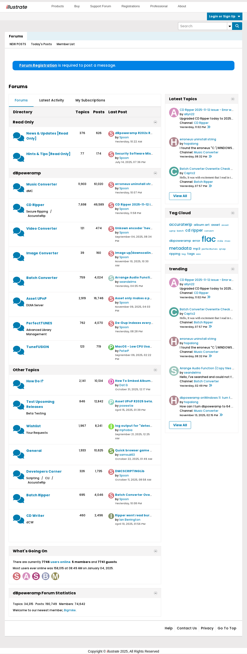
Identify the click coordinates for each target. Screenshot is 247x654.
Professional (159, 6)
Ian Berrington (129, 520)
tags (191, 253)
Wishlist (33, 426)
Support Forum (100, 6)
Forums (16, 36)
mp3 (196, 248)
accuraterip (180, 224)
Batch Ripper (38, 495)
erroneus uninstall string (135, 184)
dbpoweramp (180, 240)
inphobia (125, 430)
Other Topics (26, 370)
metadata (180, 248)
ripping (174, 253)
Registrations (131, 6)
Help (169, 628)
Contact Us (187, 628)
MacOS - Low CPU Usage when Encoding (147, 346)
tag (184, 254)
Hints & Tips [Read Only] (48, 153)
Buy (77, 6)
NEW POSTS (18, 44)
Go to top (227, 628)
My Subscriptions (90, 100)
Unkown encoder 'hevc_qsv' (138, 228)
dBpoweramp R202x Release (138, 133)
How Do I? (34, 381)
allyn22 (189, 114)
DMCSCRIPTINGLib (129, 471)
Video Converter (41, 228)
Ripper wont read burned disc (139, 515)
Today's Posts (41, 44)
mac (227, 241)
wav (198, 254)
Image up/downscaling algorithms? (144, 253)
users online (60, 562)
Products (57, 6)
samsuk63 (127, 455)
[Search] (205, 26)
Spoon (124, 137)
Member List (66, 44)
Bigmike (70, 610)
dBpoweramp (27, 173)
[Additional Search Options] (229, 26)
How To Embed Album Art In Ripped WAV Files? (152, 381)
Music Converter (41, 184)
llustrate (16, 7)
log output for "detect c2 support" (143, 426)
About (182, 6)
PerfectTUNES (39, 323)
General (33, 450)
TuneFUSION (37, 346)
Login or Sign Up (224, 16)
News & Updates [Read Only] (47, 136)
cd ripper (194, 230)
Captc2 (189, 173)
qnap (222, 249)
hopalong (191, 144)
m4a (220, 241)
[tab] (21, 100)
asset (215, 224)
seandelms (127, 282)
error (196, 240)
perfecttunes (210, 249)
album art (202, 224)
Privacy (207, 628)
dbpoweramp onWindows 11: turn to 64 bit (211, 398)
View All (180, 195)
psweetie (126, 406)
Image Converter (42, 253)
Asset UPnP (36, 298)
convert (208, 230)
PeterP (124, 351)
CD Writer (35, 515)
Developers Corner (44, 471)
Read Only (23, 122)
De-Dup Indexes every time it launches (146, 323)
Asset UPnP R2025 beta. (134, 401)
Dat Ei (123, 385)
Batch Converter (42, 277)
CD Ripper (35, 204)
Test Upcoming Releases (40, 404)
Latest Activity (51, 100)
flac (209, 239)
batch (180, 230)
